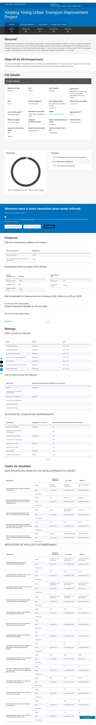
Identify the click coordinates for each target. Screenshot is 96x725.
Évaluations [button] (53, 30)
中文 (79, 6)
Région (51, 111)
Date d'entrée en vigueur (78, 101)
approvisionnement (27, 24)
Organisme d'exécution (36, 111)
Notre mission (9, 4)
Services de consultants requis (16, 129)
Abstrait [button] (11, 30)
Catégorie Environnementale (34, 121)
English (58, 6)
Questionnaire (87, 717)
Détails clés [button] (25, 30)
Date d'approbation (55, 101)
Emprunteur (74, 88)
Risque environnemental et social (58, 121)
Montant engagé (13, 120)
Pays (9, 101)
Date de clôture (75, 120)
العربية (69, 6)
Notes (10, 136)
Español (64, 6)
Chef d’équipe (53, 88)
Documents (43, 24)
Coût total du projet (15, 112)
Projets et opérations (19, 4)
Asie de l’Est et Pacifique (56, 114)
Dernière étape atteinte (36, 128)
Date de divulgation (35, 101)
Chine (9, 104)
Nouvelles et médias (59, 24)
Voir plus (70, 50)
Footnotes (8, 321)
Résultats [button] (67, 30)
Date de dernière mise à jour (57, 129)
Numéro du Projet (14, 88)
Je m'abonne (49, 226)
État (29, 88)
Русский (74, 6)
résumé (11, 24)
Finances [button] (39, 30)
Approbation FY (75, 112)
